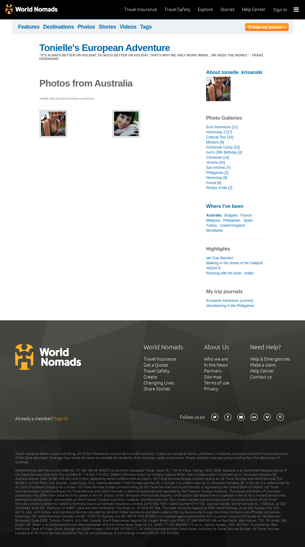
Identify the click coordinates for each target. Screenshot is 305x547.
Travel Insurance (140, 9)
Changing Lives (159, 382)
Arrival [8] (213, 183)
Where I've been (224, 206)
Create (150, 376)
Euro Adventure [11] (222, 127)
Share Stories (157, 388)
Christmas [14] (217, 157)
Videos (128, 27)
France (246, 215)
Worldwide (214, 230)
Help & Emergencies (270, 358)
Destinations (58, 27)
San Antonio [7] (218, 168)
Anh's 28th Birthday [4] (224, 152)
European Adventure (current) (229, 301)
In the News (216, 364)
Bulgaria (230, 215)
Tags (146, 27)
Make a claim (263, 364)
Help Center (254, 9)
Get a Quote (156, 364)
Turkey (211, 225)
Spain (248, 220)
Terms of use (216, 382)
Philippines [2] (217, 173)
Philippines (231, 220)
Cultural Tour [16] (219, 137)
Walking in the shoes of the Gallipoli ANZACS (234, 265)
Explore (205, 9)
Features (29, 27)
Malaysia (213, 220)
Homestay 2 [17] (219, 132)
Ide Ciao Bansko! (220, 258)
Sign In (280, 9)
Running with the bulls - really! (230, 273)
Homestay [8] (216, 178)
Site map (213, 376)
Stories (227, 9)
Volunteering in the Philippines (230, 306)
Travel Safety (177, 9)
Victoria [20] (215, 162)
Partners (212, 370)
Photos (86, 27)
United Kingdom (232, 225)
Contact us (261, 376)
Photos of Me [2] (219, 188)
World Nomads (31, 9)
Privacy (211, 388)
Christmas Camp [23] (223, 147)
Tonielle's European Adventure (104, 47)
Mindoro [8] (215, 142)
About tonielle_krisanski (234, 72)
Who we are (216, 358)
